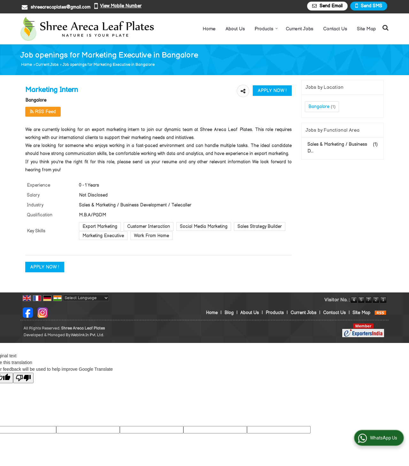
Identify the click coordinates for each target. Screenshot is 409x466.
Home (209, 29)
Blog (229, 312)
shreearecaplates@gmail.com (60, 7)
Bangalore (318, 106)
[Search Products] (385, 28)
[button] (121, 6)
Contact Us (335, 29)
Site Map (366, 29)
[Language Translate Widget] (86, 298)
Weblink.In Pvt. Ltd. (87, 335)
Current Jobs (299, 29)
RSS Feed (43, 111)
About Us (235, 29)
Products (266, 29)
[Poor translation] (23, 378)
